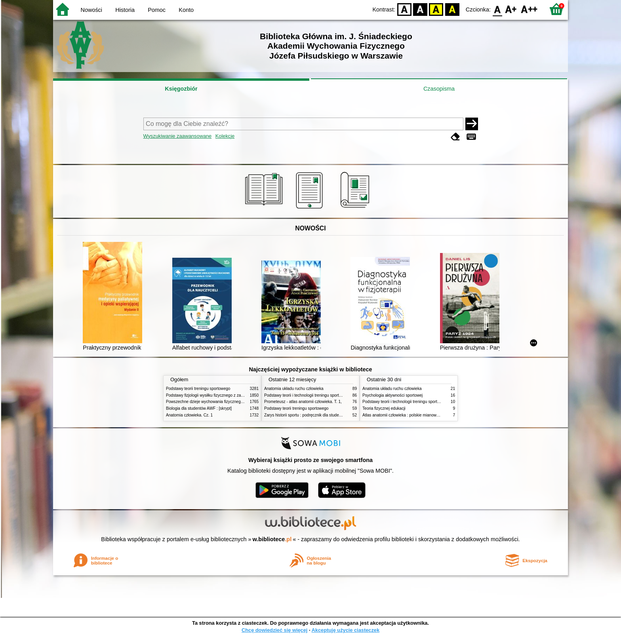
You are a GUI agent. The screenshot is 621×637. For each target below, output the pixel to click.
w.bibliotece (272, 539)
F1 (511, 9)
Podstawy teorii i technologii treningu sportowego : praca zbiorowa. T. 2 (327, 395)
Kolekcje (224, 136)
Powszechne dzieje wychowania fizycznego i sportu (211, 401)
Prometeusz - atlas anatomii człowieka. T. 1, (303, 401)
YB (436, 9)
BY (452, 9)
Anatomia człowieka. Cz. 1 (189, 415)
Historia (125, 10)
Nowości (91, 10)
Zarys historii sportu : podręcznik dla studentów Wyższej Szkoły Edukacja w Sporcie (338, 415)
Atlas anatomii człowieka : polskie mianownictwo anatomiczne (417, 415)
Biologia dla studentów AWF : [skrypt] (199, 408)
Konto (186, 10)
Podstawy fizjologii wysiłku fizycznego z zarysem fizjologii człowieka (226, 395)
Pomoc (157, 10)
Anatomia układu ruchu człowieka (294, 388)
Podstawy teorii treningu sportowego (198, 388)
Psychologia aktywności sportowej (392, 395)
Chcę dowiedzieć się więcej (274, 630)
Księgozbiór (181, 89)
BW (420, 9)
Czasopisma (439, 89)
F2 (529, 9)
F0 (497, 9)
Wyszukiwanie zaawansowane (177, 136)
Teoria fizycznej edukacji (384, 408)
